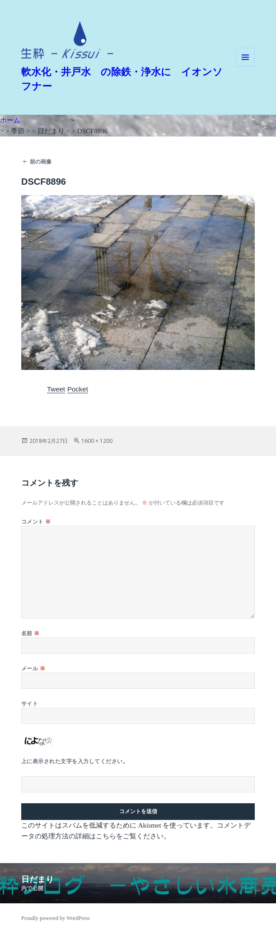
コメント (36, 521)
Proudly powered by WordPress (55, 918)
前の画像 (40, 161)
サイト (29, 703)
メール (33, 668)
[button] (67, 40)
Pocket (77, 389)
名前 (30, 633)
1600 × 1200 (96, 441)
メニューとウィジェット (245, 66)
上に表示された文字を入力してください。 (74, 761)
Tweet (56, 389)
